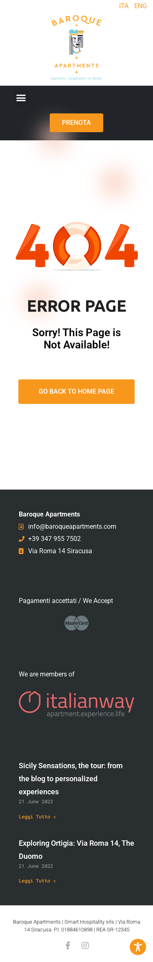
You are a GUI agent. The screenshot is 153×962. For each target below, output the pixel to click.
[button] (21, 97)
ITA (124, 6)
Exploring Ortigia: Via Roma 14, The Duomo (76, 849)
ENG (140, 6)
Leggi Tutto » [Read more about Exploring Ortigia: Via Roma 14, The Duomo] (37, 880)
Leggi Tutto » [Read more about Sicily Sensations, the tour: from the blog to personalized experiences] (37, 816)
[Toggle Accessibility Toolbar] (138, 947)
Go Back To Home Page (76, 391)
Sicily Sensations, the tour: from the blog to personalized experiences (71, 778)
